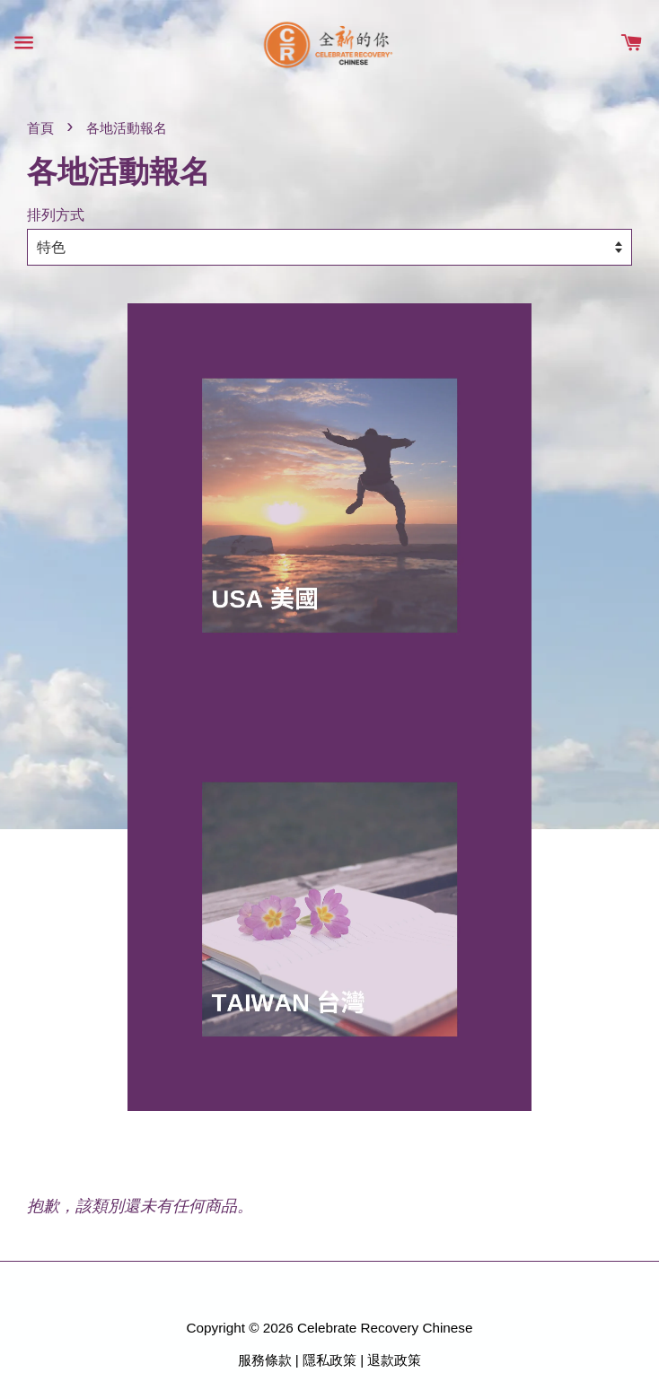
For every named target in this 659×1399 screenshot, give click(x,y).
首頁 (40, 128)
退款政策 (394, 1360)
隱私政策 (329, 1360)
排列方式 (55, 214)
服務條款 (265, 1360)
